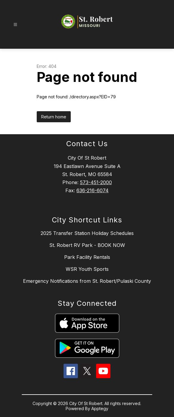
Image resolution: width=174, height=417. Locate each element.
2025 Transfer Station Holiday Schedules (87, 233)
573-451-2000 (96, 182)
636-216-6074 (92, 190)
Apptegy (99, 408)
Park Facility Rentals (87, 257)
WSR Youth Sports (87, 269)
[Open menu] (15, 24)
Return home (53, 116)
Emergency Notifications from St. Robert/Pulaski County (87, 281)
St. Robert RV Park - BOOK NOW (87, 245)
